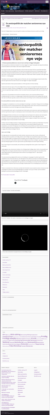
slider (25, 27)
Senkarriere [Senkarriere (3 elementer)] (11, 344)
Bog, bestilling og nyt (19, 10)
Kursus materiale (6, 277)
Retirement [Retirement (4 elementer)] (34, 340)
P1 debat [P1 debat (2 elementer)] (9, 340)
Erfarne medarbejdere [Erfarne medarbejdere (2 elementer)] (32, 336)
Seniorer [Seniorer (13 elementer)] (6, 342)
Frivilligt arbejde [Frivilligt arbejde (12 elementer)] (9, 338)
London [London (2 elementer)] (42, 338)
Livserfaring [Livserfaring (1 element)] (39, 338)
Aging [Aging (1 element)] (9, 334)
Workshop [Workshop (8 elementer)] (17, 346)
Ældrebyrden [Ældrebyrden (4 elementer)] (29, 346)
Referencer (37, 10)
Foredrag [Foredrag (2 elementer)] (39, 336)
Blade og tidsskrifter (20, 27)
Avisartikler (5, 262)
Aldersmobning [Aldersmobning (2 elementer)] (24, 334)
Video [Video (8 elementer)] (11, 346)
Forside (2, 10)
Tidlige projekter (6, 292)
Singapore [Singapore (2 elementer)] (19, 344)
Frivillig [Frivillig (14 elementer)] (44, 336)
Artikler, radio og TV (29, 10)
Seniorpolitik (12, 174)
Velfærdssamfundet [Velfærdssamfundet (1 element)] (6, 346)
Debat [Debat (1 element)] (14, 336)
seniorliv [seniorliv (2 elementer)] (25, 342)
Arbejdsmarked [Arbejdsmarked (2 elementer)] (34, 334)
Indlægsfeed (5, 356)
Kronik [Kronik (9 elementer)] (33, 338)
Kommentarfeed (6, 358)
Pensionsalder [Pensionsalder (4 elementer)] (26, 340)
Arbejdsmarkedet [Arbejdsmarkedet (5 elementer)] (8, 336)
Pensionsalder (6, 174)
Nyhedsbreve (5, 279)
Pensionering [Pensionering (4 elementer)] (18, 340)
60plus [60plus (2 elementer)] (6, 334)
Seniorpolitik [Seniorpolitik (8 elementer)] (32, 342)
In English (5, 272)
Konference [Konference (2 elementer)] (28, 338)
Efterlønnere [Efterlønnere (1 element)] (17, 336)
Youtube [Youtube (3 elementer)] (23, 346)
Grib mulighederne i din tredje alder (39, 18)
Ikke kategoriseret (6, 269)
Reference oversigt (6, 392)
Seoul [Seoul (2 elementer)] (15, 344)
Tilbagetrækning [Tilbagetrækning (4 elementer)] (39, 344)
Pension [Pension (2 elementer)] (13, 340)
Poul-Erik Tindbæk (6, 27)
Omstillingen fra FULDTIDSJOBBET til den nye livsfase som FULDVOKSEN (8, 396)
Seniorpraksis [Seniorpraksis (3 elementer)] (40, 342)
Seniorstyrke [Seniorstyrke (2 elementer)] (5, 344)
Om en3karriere (44, 10)
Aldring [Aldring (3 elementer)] (29, 334)
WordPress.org (6, 360)
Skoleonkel (5, 287)
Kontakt (3, 13)
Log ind (4, 353)
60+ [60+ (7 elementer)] (4, 334)
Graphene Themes (10, 413)
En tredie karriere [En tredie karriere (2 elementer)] (23, 336)
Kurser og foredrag (10, 10)
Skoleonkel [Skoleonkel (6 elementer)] (24, 344)
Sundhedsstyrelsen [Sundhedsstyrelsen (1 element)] (31, 344)
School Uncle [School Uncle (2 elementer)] (40, 340)
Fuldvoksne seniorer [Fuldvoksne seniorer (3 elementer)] (21, 338)
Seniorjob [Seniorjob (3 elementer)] (12, 342)
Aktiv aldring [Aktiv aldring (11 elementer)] (15, 334)
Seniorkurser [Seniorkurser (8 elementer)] (19, 342)
